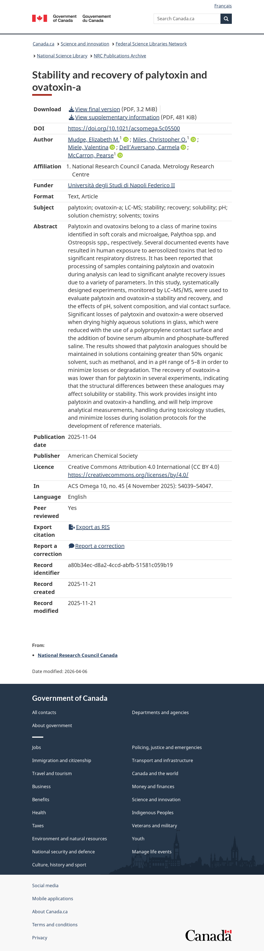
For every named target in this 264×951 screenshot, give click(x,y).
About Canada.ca (50, 912)
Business (41, 786)
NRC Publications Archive (120, 56)
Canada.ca (43, 44)
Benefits (40, 799)
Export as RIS (89, 527)
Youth (138, 839)
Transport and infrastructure (162, 760)
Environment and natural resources (69, 839)
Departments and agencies (160, 712)
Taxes (38, 826)
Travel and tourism (52, 773)
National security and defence (63, 852)
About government (52, 725)
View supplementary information (114, 117)
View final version (94, 109)
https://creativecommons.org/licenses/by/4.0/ (128, 475)
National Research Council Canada (78, 655)
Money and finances (153, 786)
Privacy (39, 938)
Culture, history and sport (59, 865)
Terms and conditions (55, 925)
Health (39, 813)
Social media (45, 885)
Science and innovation (85, 44)
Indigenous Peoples (153, 813)
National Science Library (62, 56)
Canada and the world (155, 773)
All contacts (44, 712)
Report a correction (97, 546)
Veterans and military (154, 826)
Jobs (36, 747)
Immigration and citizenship (61, 760)
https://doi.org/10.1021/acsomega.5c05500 (124, 128)
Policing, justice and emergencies (167, 747)
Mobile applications (52, 899)
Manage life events (152, 852)
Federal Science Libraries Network (151, 44)
